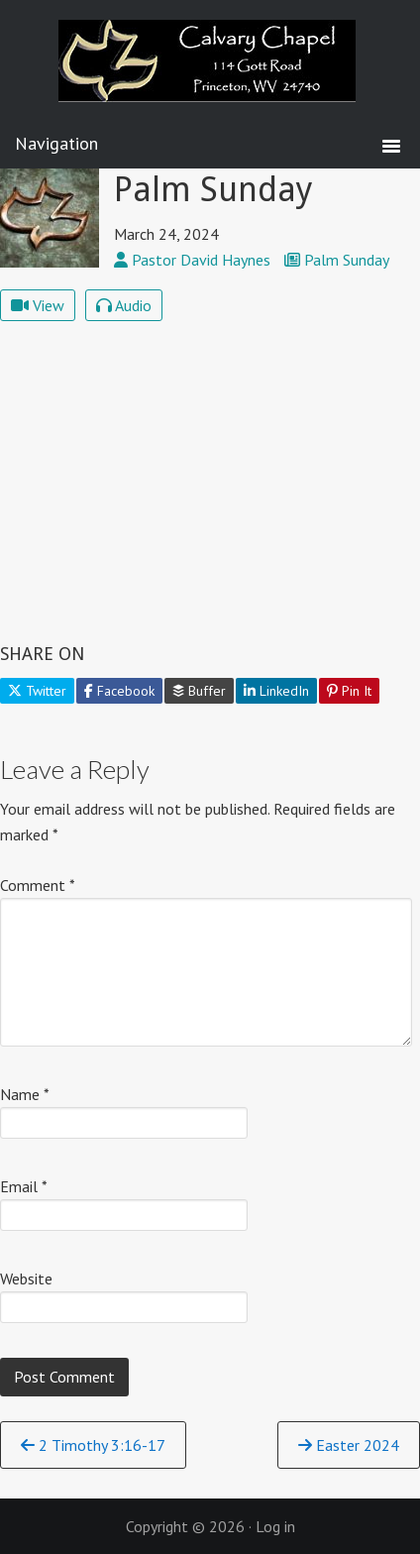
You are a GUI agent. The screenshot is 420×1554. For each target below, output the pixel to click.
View (37, 305)
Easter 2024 (348, 1445)
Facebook (119, 691)
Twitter (37, 691)
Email (24, 1186)
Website (26, 1278)
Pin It (349, 691)
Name (25, 1094)
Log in (275, 1526)
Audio (124, 305)
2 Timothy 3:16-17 (93, 1445)
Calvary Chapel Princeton (210, 74)
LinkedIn (276, 691)
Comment (37, 885)
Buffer (199, 691)
